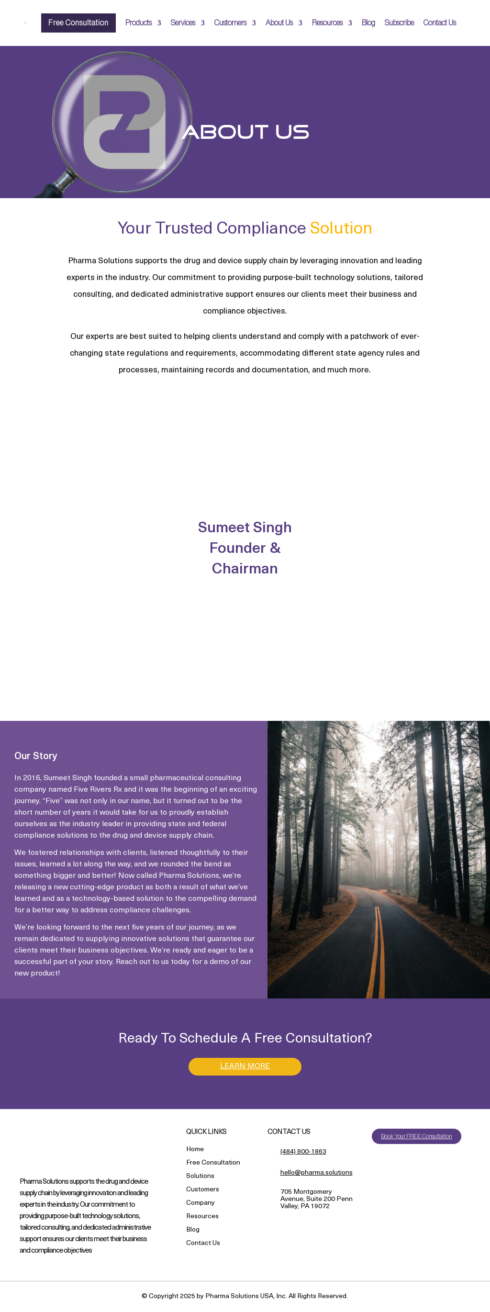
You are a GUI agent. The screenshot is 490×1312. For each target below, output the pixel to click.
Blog (368, 23)
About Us (279, 23)
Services (183, 23)
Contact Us (439, 23)
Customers (230, 23)
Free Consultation (78, 23)
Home (195, 1150)
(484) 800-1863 (303, 1152)
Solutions (200, 1177)
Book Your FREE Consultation (416, 1136)
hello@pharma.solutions (316, 1173)
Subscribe (399, 23)
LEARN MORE (245, 1066)
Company (200, 1204)
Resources (327, 23)
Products (138, 23)
